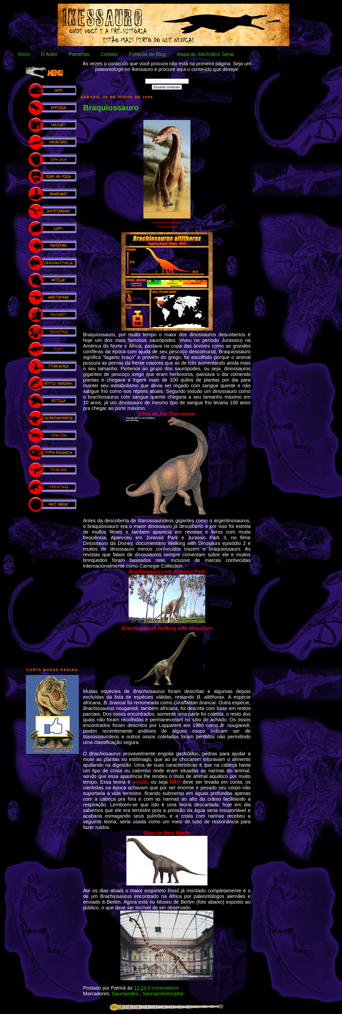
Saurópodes (126, 993)
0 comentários (163, 988)
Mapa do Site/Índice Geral (205, 54)
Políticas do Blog (147, 54)
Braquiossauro (111, 107)
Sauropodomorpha (162, 993)
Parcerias (79, 54)
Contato (109, 54)
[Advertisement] (52, 587)
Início (24, 54)
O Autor (49, 54)
